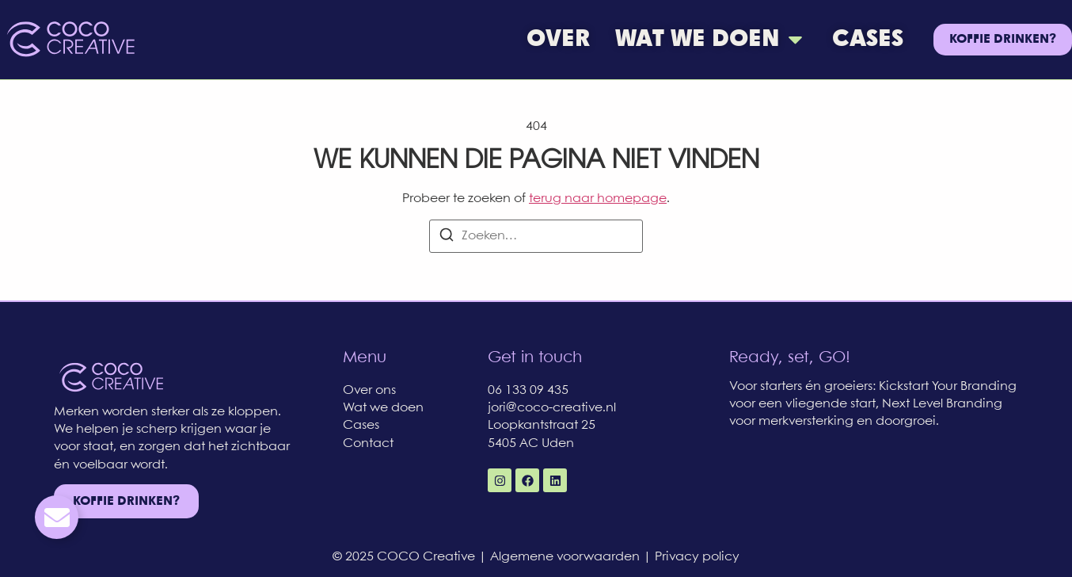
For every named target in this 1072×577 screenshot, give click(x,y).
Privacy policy (697, 557)
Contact (368, 443)
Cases (361, 425)
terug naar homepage (598, 198)
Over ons (369, 390)
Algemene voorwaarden (566, 557)
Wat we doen (383, 408)
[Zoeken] (446, 237)
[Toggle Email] (56, 517)
